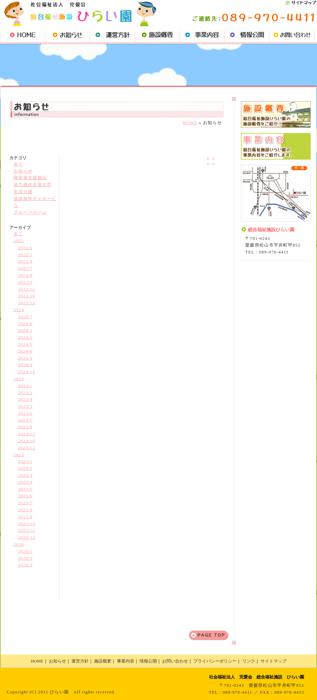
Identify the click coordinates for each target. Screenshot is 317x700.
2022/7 (25, 268)
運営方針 (80, 661)
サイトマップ (273, 661)
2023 (19, 378)
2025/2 (25, 468)
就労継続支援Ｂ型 (33, 184)
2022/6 (25, 247)
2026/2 (25, 558)
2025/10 (26, 523)
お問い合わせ (175, 661)
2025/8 (25, 509)
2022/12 (26, 302)
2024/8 (25, 323)
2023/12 (26, 447)
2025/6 (25, 495)
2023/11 (26, 433)
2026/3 (25, 564)
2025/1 (25, 461)
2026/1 (25, 551)
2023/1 (25, 385)
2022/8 (25, 275)
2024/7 (25, 316)
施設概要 (102, 661)
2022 (19, 240)
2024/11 (26, 371)
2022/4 (25, 261)
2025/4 (25, 482)
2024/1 (25, 330)
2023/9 (25, 426)
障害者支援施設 (30, 177)
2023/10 (26, 440)
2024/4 (25, 358)
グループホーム (30, 212)
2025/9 (25, 516)
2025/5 (25, 489)
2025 (19, 454)
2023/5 (25, 406)
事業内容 (125, 661)
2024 (19, 309)
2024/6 (25, 351)
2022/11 (26, 289)
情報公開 (148, 661)
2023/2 (25, 392)
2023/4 (25, 399)
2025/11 (26, 530)
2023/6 (25, 413)
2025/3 (25, 475)
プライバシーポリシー (215, 661)
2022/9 (25, 282)
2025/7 (25, 502)
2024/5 (25, 344)
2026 (19, 544)
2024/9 (25, 364)
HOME (190, 122)
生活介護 (23, 191)
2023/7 (25, 420)
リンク (248, 661)
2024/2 (25, 337)
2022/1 (25, 254)
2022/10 (26, 295)
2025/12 (26, 537)
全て (18, 164)
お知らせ (23, 171)
